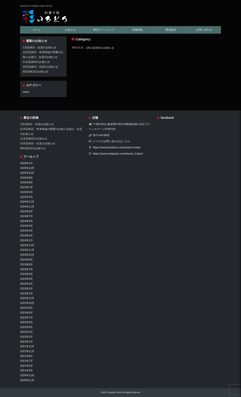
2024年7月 (26, 216)
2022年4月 (26, 327)
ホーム (37, 29)
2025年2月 (26, 197)
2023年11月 (27, 249)
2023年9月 (26, 259)
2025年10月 (27, 172)
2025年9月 (26, 177)
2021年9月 (26, 356)
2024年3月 (26, 230)
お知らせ (70, 29)
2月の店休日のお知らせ (100, 47)
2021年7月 (26, 360)
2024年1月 (26, 240)
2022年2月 (26, 336)
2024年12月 (27, 201)
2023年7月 (26, 269)
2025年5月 (26, 192)
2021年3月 (26, 370)
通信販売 (170, 29)
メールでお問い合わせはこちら (111, 141)
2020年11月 (27, 380)
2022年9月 (26, 307)
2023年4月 (26, 283)
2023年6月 (26, 274)
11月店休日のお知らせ (36, 61)
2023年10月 (27, 254)
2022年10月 (27, 303)
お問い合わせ (204, 29)
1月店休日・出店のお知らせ (39, 47)
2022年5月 (26, 322)
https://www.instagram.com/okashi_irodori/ (118, 153)
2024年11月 (27, 206)
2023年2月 (26, 288)
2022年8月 (26, 312)
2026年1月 (26, 163)
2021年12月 (27, 346)
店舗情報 (137, 29)
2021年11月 (27, 351)
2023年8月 (26, 264)
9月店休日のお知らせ (35, 71)
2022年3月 (26, 332)
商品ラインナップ (103, 29)
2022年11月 (27, 298)
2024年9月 (26, 211)
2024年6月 (26, 221)
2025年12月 (27, 168)
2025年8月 (26, 182)
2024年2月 (26, 235)
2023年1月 (26, 293)
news (26, 91)
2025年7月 (26, 187)
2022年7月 (26, 317)
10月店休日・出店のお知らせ (40, 66)
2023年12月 (27, 245)
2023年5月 (26, 278)
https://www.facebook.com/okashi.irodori (116, 147)
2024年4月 (26, 225)
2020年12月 (27, 375)
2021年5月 (26, 365)
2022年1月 (26, 341)
